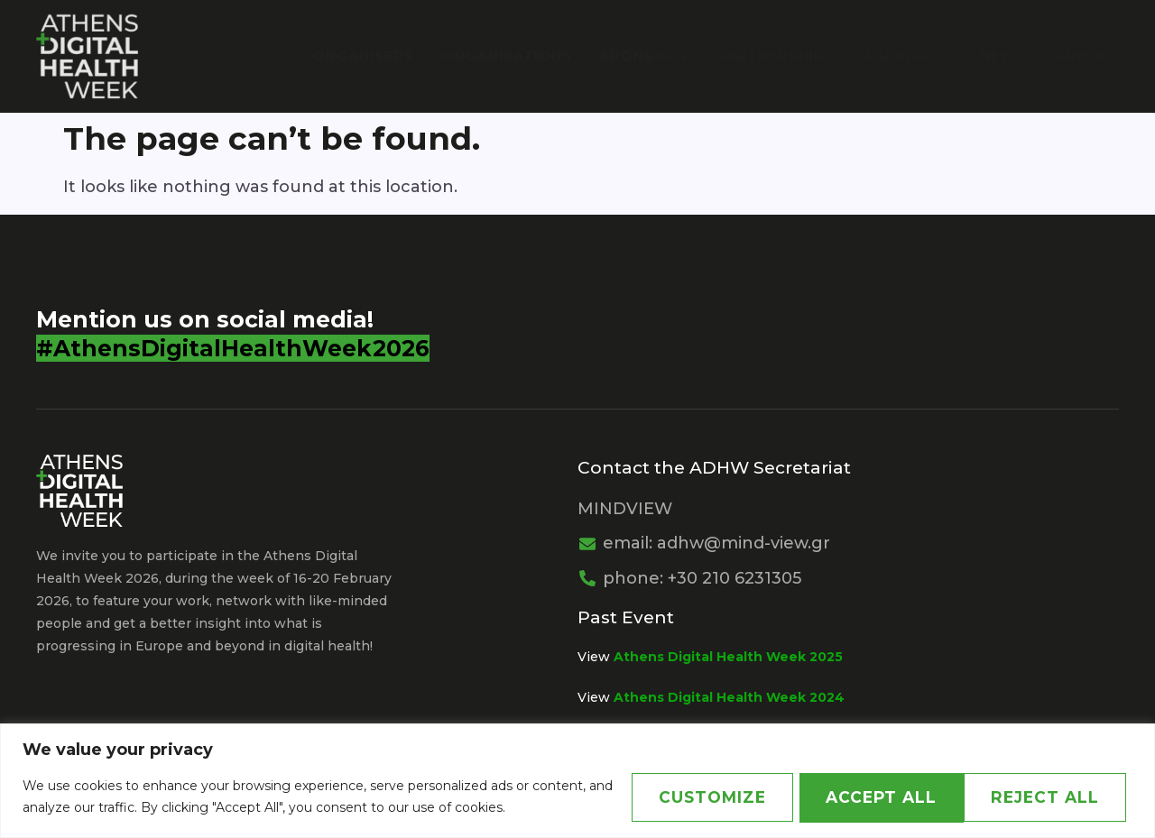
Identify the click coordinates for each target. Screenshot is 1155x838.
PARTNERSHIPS (777, 55)
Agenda (909, 55)
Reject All (865, 797)
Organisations (512, 55)
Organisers (369, 55)
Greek (1079, 55)
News (1004, 55)
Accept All (1045, 797)
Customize (687, 797)
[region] (577, 780)
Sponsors (647, 55)
